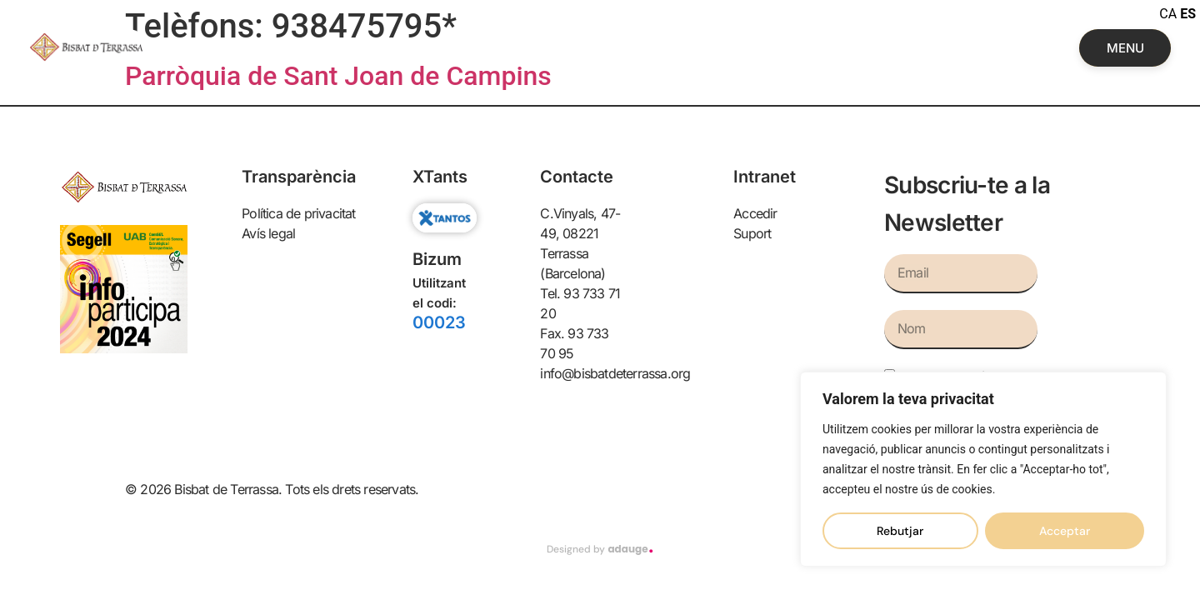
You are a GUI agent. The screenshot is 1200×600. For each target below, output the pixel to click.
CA (1168, 14)
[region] (983, 469)
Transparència (299, 177)
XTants (440, 177)
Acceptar (1064, 530)
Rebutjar (900, 530)
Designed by (599, 549)
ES (1188, 14)
